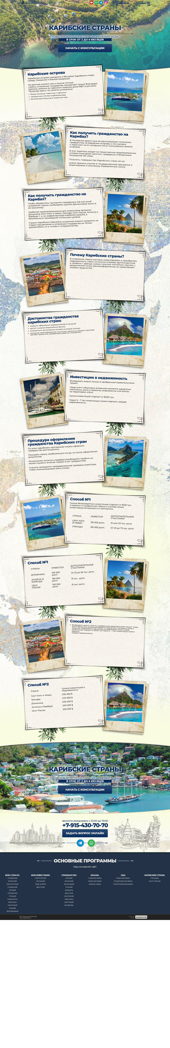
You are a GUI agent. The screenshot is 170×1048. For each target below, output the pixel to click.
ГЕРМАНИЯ (12, 893)
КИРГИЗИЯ (69, 902)
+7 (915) (141, 4)
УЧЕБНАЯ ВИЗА (95, 878)
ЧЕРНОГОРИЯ (12, 884)
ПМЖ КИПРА (40, 884)
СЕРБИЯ (12, 908)
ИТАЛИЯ (68, 878)
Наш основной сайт (85, 866)
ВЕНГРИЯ (40, 887)
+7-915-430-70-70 (85, 825)
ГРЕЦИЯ (12, 896)
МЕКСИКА (12, 902)
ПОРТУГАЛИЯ (40, 878)
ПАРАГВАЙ (12, 905)
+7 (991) (119, 3)
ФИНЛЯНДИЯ (12, 911)
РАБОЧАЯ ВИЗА (95, 881)
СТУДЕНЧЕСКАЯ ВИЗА (123, 881)
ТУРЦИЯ (68, 887)
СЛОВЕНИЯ (12, 878)
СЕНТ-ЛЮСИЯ (154, 881)
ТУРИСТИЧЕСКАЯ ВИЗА (123, 884)
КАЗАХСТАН (12, 899)
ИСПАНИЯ (12, 881)
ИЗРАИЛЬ (69, 890)
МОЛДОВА (69, 905)
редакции (35, 918)
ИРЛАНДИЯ (69, 884)
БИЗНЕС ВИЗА (95, 884)
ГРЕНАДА (154, 878)
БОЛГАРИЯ (69, 896)
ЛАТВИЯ (12, 890)
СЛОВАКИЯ (12, 887)
